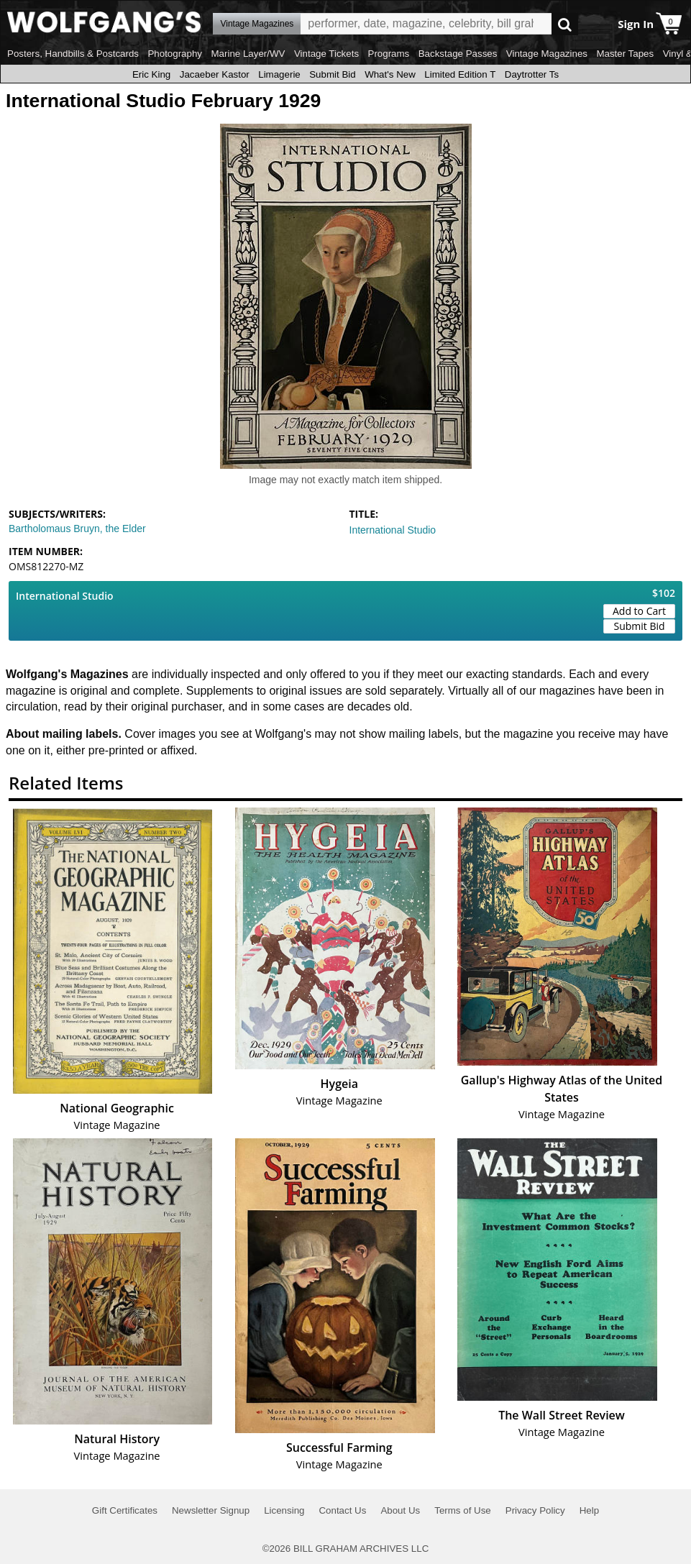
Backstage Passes (458, 53)
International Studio (392, 530)
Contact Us (342, 1510)
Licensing (284, 1510)
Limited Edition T (459, 74)
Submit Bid (332, 74)
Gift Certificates (124, 1510)
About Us (400, 1510)
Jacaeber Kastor (215, 74)
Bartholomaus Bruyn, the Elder (77, 528)
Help (589, 1510)
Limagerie (279, 74)
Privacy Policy (535, 1510)
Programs (389, 53)
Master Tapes (625, 53)
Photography (174, 53)
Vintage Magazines (546, 53)
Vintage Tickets (326, 53)
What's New (390, 74)
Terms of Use (462, 1510)
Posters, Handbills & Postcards (73, 53)
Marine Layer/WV (248, 53)
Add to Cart (639, 611)
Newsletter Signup (211, 1510)
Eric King (151, 74)
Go (565, 24)
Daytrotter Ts (532, 74)
